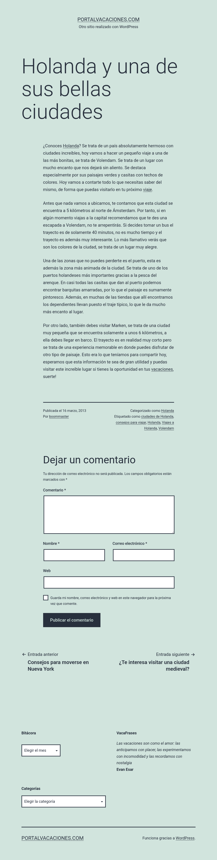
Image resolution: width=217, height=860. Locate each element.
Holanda (71, 145)
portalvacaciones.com (108, 20)
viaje (147, 189)
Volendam (166, 428)
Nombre (51, 543)
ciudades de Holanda (157, 416)
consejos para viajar (131, 422)
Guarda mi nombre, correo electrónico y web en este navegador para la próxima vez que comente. (110, 601)
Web (47, 570)
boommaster (59, 416)
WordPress (185, 838)
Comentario (54, 490)
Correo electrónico (129, 543)
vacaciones (162, 369)
